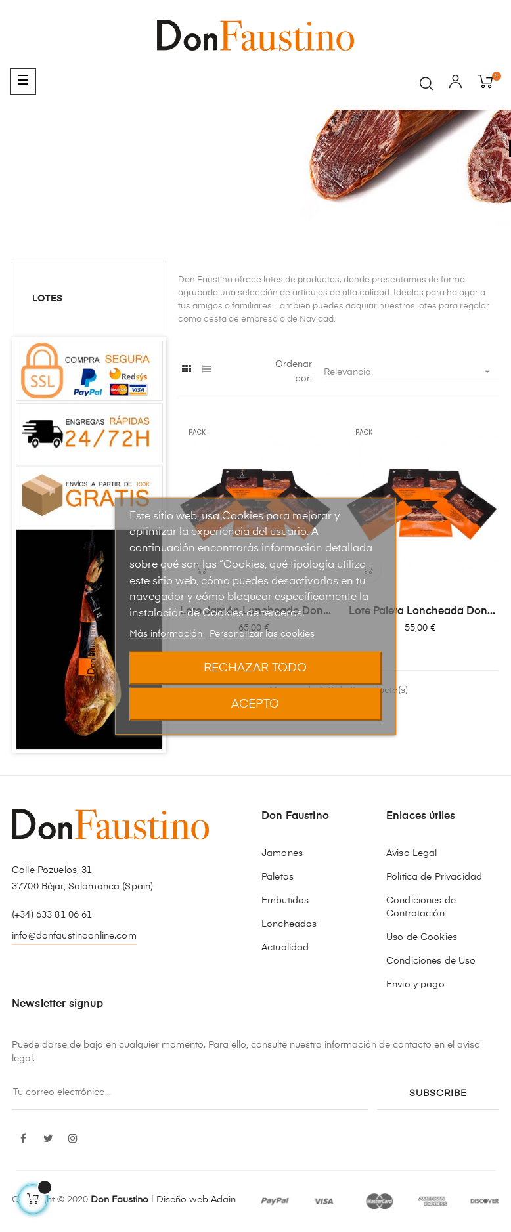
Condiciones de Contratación (421, 907)
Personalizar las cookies (262, 634)
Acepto (255, 704)
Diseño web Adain (196, 1199)
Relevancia (411, 371)
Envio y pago (415, 984)
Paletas (277, 877)
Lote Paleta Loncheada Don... (422, 611)
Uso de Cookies (421, 937)
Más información (167, 634)
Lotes (47, 298)
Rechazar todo (255, 668)
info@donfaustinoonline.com (74, 936)
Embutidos (285, 900)
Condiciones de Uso (431, 961)
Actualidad (285, 947)
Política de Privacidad (434, 877)
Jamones (282, 853)
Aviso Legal (411, 853)
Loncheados (289, 924)
